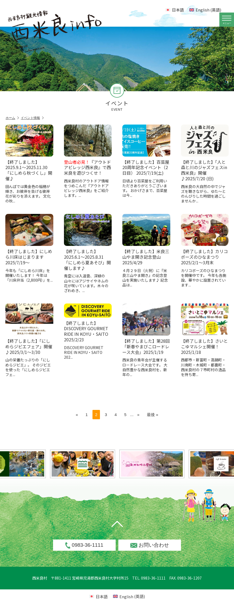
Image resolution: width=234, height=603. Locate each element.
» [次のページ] (138, 414)
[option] (97, 464)
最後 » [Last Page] (152, 414)
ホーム (12, 118)
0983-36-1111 (84, 545)
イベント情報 (32, 118)
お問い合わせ (149, 545)
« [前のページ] (77, 414)
